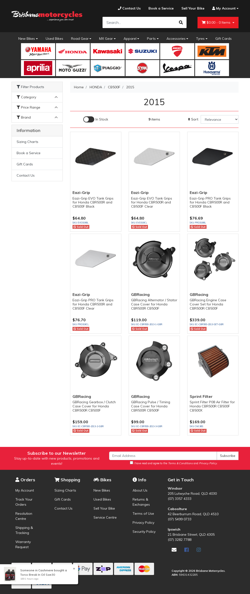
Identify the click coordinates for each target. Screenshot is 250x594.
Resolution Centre (23, 516)
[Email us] (174, 550)
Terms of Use (143, 513)
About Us (140, 490)
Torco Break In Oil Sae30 (37, 574)
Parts (151, 38)
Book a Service (29, 153)
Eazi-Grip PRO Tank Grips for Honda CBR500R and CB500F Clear (93, 304)
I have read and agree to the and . (174, 463)
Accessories (176, 38)
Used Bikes (54, 38)
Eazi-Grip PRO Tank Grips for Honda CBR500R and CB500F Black (210, 202)
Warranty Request (23, 544)
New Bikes (26, 38)
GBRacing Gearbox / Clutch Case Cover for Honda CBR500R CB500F (94, 406)
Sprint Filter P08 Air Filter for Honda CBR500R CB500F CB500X (212, 406)
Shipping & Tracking (24, 530)
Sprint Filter (201, 396)
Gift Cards (223, 38)
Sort (193, 119)
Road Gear (80, 38)
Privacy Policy (143, 522)
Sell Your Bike (104, 508)
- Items (216, 22)
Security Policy (144, 531)
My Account (24, 490)
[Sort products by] (220, 119)
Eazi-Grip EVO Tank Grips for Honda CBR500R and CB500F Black (93, 202)
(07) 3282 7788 (179, 539)
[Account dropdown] (223, 8)
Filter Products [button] (30, 87)
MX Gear (106, 38)
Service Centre (105, 517)
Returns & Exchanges (141, 502)
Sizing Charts (27, 142)
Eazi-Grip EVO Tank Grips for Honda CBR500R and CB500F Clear (151, 202)
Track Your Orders (23, 502)
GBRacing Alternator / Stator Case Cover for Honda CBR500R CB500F (154, 304)
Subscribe (227, 455)
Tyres (200, 38)
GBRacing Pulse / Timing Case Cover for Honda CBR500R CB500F (150, 406)
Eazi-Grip (81, 192)
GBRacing (140, 294)
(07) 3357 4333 (179, 498)
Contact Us (26, 175)
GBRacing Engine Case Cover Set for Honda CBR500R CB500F (208, 304)
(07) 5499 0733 (179, 519)
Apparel (130, 38)
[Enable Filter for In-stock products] (95, 119)
